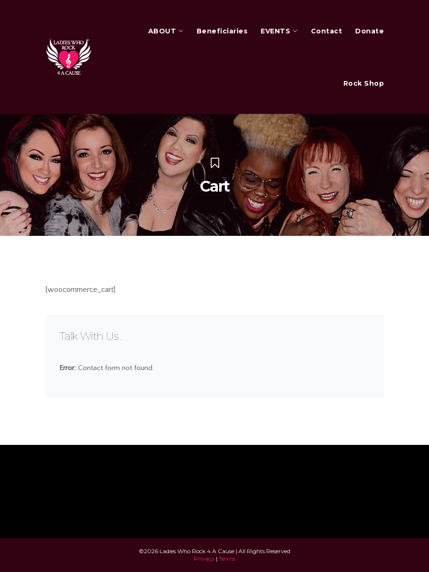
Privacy (204, 558)
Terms (227, 558)
